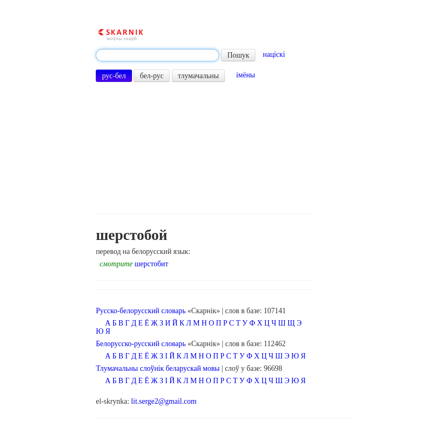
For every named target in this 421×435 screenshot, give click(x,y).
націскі (274, 54)
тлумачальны (198, 76)
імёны (245, 75)
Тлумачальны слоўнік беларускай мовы (158, 368)
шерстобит (151, 264)
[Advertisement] (203, 147)
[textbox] (157, 55)
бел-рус (152, 76)
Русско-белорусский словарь (140, 311)
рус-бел (114, 76)
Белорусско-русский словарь (141, 344)
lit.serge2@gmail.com (164, 401)
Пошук (238, 55)
